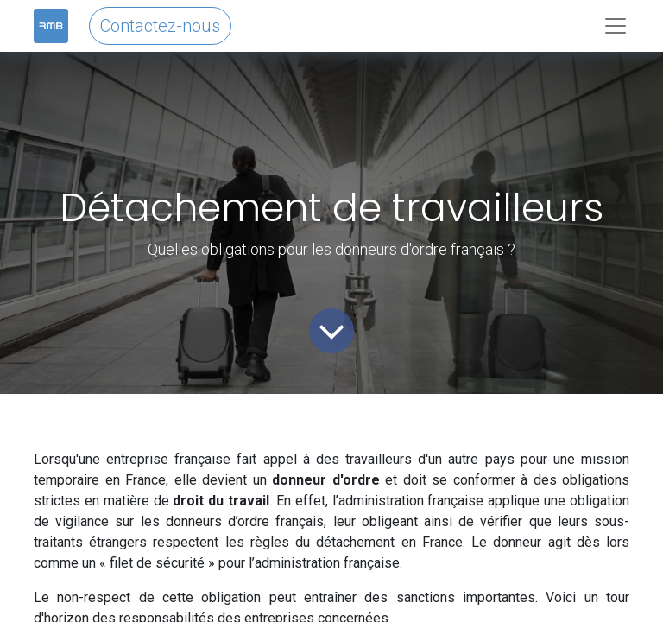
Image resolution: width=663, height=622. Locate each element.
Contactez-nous (160, 26)
